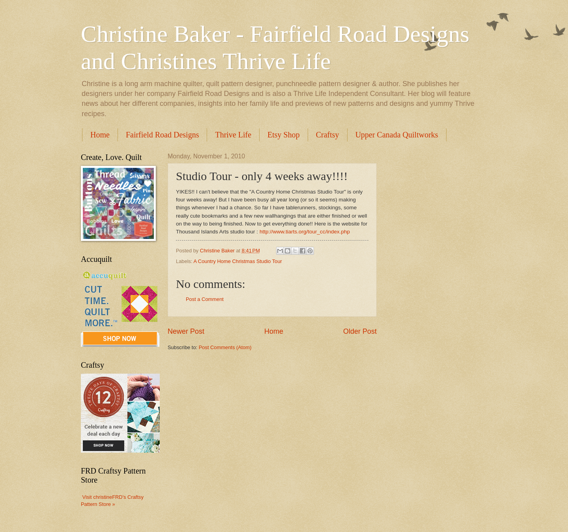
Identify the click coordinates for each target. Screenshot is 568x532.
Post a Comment (205, 299)
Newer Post (186, 331)
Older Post (360, 331)
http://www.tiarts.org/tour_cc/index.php (305, 232)
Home (100, 134)
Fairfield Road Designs (162, 134)
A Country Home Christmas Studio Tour (237, 261)
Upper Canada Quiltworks (396, 134)
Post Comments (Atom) (225, 347)
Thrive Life (233, 134)
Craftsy (327, 134)
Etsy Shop (283, 134)
